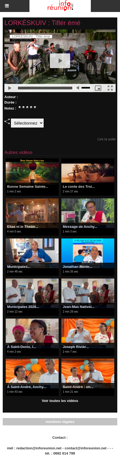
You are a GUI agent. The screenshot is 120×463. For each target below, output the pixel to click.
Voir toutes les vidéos (60, 401)
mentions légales (60, 422)
